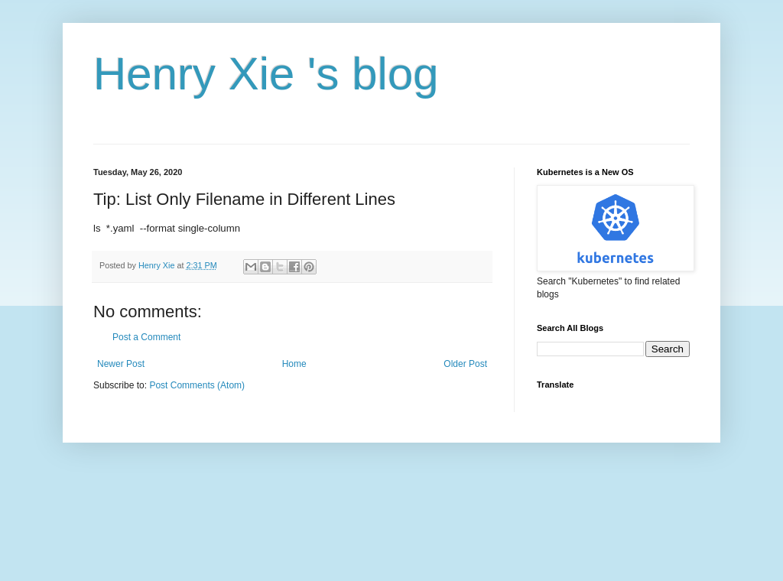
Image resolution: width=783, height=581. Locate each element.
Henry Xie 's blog (266, 73)
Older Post (465, 364)
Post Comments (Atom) (197, 385)
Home (294, 364)
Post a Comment (146, 337)
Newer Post (121, 364)
